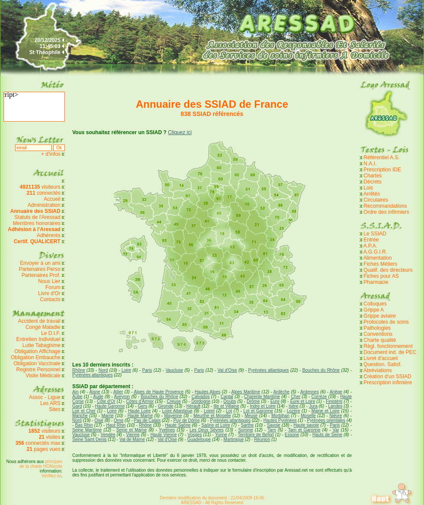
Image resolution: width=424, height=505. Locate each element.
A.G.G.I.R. (375, 252)
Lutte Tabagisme (41, 345)
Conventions (377, 334)
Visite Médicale (43, 376)
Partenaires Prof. (42, 275)
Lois (368, 188)
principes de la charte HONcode (40, 464)
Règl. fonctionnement (387, 346)
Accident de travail (40, 321)
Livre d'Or (49, 293)
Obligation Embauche (36, 357)
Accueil (52, 199)
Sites (55, 409)
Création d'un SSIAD (387, 376)
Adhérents (49, 235)
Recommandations (385, 206)
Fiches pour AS (380, 276)
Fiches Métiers (380, 264)
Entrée (371, 240)
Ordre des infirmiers (386, 212)
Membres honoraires (37, 223)
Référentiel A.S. (381, 157)
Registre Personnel (38, 370)
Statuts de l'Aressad (37, 217)
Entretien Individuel (38, 339)
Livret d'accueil (380, 358)
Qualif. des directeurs (387, 270)
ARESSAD (191, 502)
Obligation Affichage (37, 351)
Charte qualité (379, 340)
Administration (44, 205)
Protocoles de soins (386, 322)
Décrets (372, 182)
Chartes (372, 176)
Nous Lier (49, 281)
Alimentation (377, 258)
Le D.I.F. (51, 333)
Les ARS (50, 403)
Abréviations (377, 370)
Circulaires (375, 200)
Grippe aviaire (379, 316)
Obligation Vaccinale (37, 363)
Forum (53, 287)
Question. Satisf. (382, 364)
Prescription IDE (382, 170)
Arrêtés (371, 194)
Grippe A (373, 310)
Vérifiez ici (51, 475)
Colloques (374, 304)
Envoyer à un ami (40, 263)
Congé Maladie (44, 327)
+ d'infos (51, 154)
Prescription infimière (387, 383)
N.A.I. (369, 164)
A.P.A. (370, 246)
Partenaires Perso (40, 269)
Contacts (50, 299)
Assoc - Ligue (45, 397)
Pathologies (377, 328)
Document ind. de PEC (389, 352)
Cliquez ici (180, 132)
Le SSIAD (374, 234)
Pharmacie (375, 282)
